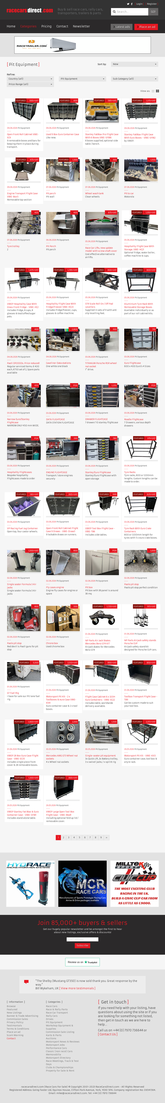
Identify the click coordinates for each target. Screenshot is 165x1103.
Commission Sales (17, 1019)
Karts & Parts (54, 1035)
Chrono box (52, 643)
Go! (153, 11)
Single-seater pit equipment (100, 755)
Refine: (11, 74)
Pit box (89, 587)
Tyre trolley (13, 246)
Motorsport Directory (58, 1057)
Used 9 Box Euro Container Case (62, 134)
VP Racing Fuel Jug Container (22, 528)
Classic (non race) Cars (59, 1051)
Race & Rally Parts (57, 1009)
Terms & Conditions (18, 1028)
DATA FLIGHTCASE (55, 419)
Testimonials (14, 1025)
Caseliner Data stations (58, 363)
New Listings (14, 1012)
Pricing (46, 26)
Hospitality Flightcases (19, 472)
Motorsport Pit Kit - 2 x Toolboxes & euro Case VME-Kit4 (61, 699)
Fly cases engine (55, 587)
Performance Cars (56, 1048)
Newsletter (81, 26)
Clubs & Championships (59, 1067)
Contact (62, 26)
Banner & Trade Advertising (22, 1015)
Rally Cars (52, 1015)
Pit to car (129, 193)
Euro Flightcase (132, 363)
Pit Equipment (54, 1022)
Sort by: (102, 64)
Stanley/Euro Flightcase (98, 472)
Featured (12, 1009)
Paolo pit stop (131, 584)
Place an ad (146, 27)
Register (152, 3)
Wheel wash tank (94, 193)
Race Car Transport (57, 1012)
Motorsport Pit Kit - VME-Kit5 (140, 755)
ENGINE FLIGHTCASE (56, 472)
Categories (28, 26)
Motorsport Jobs (55, 1044)
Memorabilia (53, 1054)
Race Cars (51, 1006)
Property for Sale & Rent (60, 1070)
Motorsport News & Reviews (62, 1041)
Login (139, 3)
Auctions (51, 1038)
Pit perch (51, 193)
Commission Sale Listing (60, 1032)
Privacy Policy (15, 1022)
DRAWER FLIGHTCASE (96, 419)
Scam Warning (15, 1035)
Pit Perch (51, 246)
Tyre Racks (130, 472)
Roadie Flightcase (133, 419)
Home (11, 26)
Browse (11, 1006)
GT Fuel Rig (13, 693)
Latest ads (121, 27)
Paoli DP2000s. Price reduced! (23, 363)
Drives (49, 1019)
